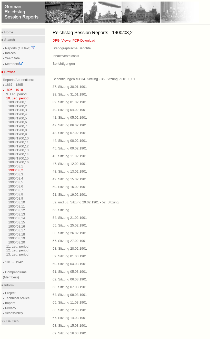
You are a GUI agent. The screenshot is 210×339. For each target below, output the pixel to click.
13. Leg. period (17, 254)
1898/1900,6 (17, 122)
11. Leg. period (17, 246)
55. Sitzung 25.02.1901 (70, 225)
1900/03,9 (15, 198)
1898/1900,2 (17, 106)
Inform (8, 285)
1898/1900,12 (18, 146)
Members (13, 64)
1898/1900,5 (17, 118)
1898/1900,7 (17, 126)
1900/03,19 (16, 238)
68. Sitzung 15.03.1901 (70, 325)
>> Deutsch (10, 321)
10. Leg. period (17, 98)
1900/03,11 (16, 206)
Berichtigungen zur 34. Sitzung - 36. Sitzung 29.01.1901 (94, 79)
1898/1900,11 (18, 142)
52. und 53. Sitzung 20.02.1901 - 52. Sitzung (85, 202)
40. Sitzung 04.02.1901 (70, 110)
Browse (9, 72)
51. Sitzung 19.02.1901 (70, 194)
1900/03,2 (15, 170)
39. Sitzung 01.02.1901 (70, 102)
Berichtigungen (64, 63)
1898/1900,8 (17, 130)
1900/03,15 (16, 222)
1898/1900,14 (18, 154)
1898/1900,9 (17, 134)
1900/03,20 (16, 242)
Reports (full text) (19, 48)
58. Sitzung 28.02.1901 (70, 248)
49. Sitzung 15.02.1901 (70, 179)
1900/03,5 (15, 182)
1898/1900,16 (18, 162)
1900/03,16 (16, 226)
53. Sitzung (61, 210)
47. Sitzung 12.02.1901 (70, 164)
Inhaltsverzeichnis (66, 56)
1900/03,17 (16, 230)
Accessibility (13, 313)
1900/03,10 (16, 202)
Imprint (9, 303)
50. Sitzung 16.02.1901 (70, 187)
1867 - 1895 (13, 85)
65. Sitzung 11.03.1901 (70, 302)
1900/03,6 (15, 186)
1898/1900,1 (17, 102)
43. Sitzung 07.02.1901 (70, 133)
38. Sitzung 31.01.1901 (70, 94)
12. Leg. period (17, 250)
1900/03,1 (15, 166)
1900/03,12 (16, 210)
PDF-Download (84, 40)
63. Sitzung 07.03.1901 (70, 287)
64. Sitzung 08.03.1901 (70, 295)
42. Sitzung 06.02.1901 (70, 125)
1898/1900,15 (18, 158)
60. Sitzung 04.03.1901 (70, 264)
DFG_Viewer (62, 40)
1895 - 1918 (13, 90)
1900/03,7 (15, 190)
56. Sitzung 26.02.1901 (70, 233)
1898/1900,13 (18, 150)
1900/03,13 (16, 214)
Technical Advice (17, 298)
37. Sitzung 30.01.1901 (70, 87)
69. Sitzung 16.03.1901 (70, 333)
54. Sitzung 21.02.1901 (70, 218)
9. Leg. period (16, 94)
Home (8, 32)
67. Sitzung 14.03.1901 (70, 318)
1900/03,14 (16, 218)
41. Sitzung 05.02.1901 (70, 117)
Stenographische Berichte (72, 48)
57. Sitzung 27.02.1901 (70, 241)
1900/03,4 (15, 178)
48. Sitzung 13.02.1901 (70, 171)
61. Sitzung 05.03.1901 (70, 272)
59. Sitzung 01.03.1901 (70, 256)
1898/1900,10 (18, 138)
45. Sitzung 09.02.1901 (70, 148)
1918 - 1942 (13, 262)
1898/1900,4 (17, 114)
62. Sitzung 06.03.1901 (70, 279)
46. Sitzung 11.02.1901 (70, 156)
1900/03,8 (15, 194)
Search (9, 40)
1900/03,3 (15, 174)
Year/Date (12, 58)
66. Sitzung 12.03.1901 (70, 310)
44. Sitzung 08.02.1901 (70, 141)
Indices (10, 53)
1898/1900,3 (17, 110)
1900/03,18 (16, 234)
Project (9, 293)
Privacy (10, 308)
